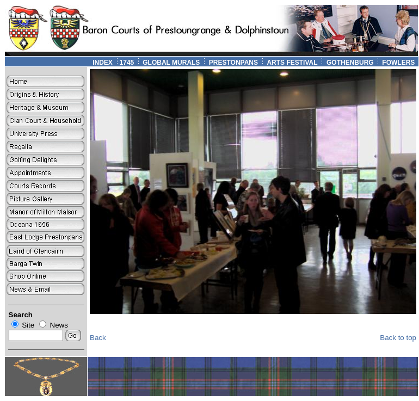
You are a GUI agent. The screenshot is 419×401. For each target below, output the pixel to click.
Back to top (398, 338)
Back (98, 338)
